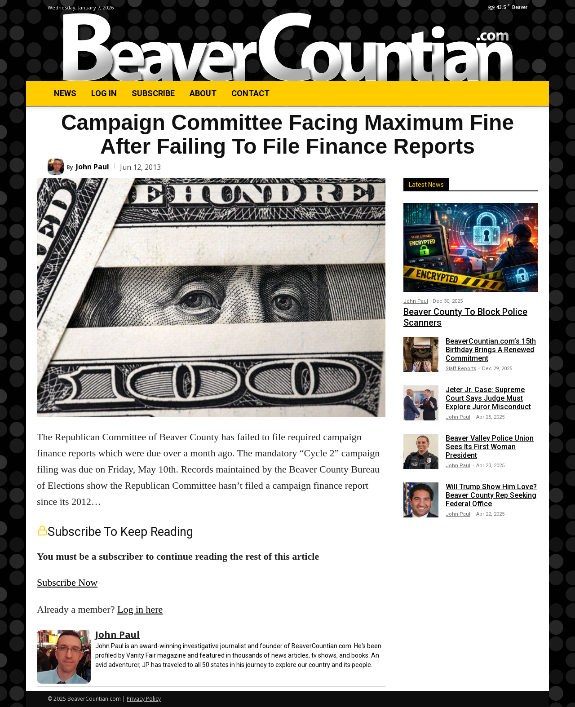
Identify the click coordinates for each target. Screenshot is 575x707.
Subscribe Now (67, 582)
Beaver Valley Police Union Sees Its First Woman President (490, 447)
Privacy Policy (144, 699)
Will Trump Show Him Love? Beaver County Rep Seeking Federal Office (491, 495)
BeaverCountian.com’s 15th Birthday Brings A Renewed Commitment (491, 349)
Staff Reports (461, 368)
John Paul (92, 166)
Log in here (140, 609)
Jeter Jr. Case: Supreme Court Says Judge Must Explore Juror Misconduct (488, 398)
